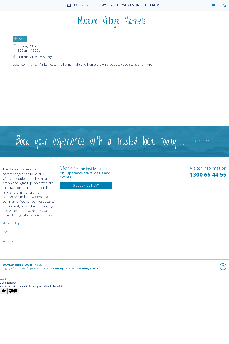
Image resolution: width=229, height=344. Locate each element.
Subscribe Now (86, 185)
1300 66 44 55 (208, 174)
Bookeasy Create (88, 268)
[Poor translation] (13, 291)
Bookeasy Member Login (17, 264)
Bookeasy (58, 268)
